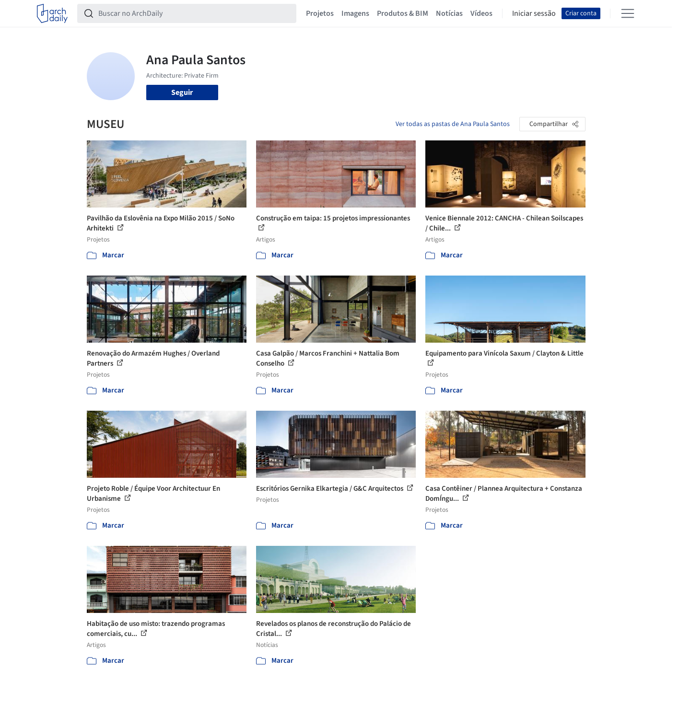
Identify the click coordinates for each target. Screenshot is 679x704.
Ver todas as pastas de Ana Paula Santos (453, 124)
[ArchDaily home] (52, 13)
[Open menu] (627, 13)
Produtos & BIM (402, 13)
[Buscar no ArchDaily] (194, 13)
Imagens (355, 13)
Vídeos (481, 13)
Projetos (320, 13)
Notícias (449, 13)
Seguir (182, 92)
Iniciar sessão (534, 13)
